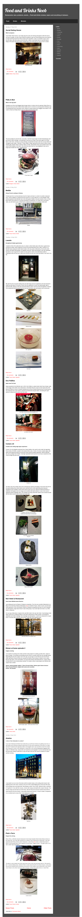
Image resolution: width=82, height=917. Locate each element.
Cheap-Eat (59, 32)
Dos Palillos (10, 381)
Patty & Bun (10, 100)
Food (7, 21)
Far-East (59, 39)
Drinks (15, 21)
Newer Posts (10, 908)
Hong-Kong (59, 46)
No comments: (10, 71)
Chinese (59, 34)
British (10, 73)
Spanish (17, 377)
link (27, 605)
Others (58, 53)
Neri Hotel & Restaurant (15, 599)
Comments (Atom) (16, 911)
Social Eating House (13, 30)
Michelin (23, 21)
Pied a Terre (10, 833)
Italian (58, 48)
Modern (59, 51)
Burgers (11, 183)
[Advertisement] (29, 87)
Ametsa (9, 738)
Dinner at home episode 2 (15, 648)
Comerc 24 (10, 444)
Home (17, 73)
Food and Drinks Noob (26, 10)
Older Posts (47, 908)
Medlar (8, 190)
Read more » (9, 69)
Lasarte (8, 240)
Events (58, 37)
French (14, 233)
